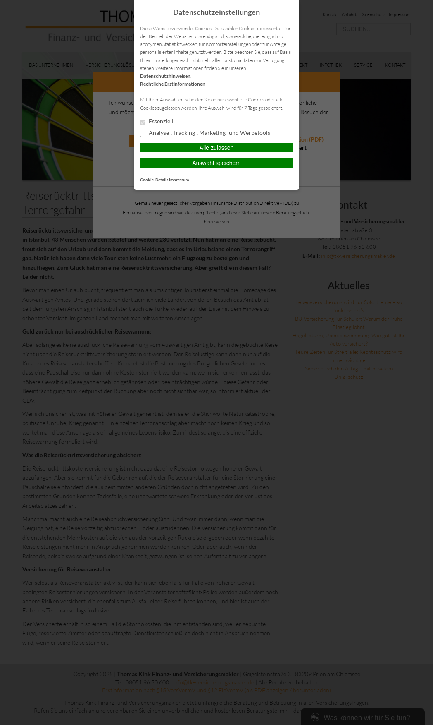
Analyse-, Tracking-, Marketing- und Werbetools (205, 133)
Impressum (179, 179)
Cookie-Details (154, 179)
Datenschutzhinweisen (165, 76)
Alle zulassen (217, 147)
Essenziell (157, 121)
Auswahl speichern (216, 163)
